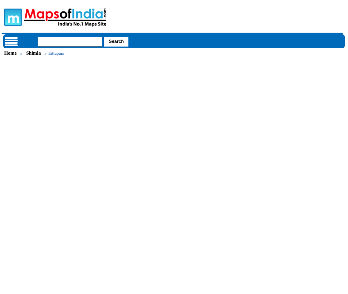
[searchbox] (70, 42)
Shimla (33, 53)
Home (10, 53)
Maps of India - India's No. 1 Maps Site (11, 16)
